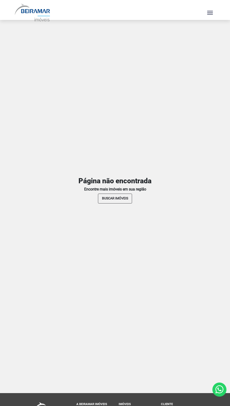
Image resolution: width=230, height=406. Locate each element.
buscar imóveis (115, 198)
